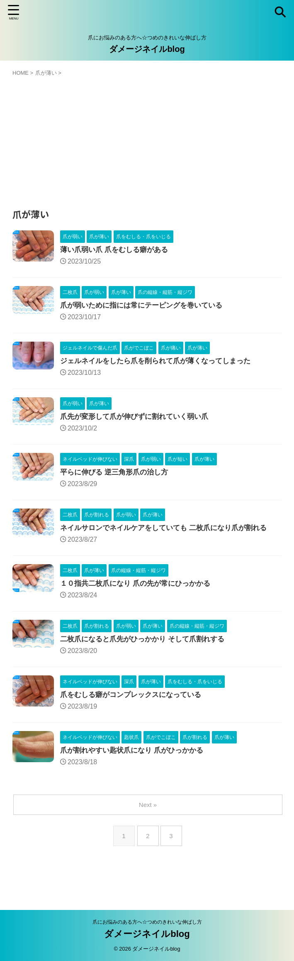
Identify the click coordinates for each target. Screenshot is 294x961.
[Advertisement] (147, 139)
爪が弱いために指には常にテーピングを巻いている (146, 307)
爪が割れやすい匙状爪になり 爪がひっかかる (135, 758)
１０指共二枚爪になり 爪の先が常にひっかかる (139, 589)
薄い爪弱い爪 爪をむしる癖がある (117, 250)
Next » (149, 813)
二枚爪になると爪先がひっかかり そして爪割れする (147, 645)
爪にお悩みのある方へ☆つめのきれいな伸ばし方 (147, 922)
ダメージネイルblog (147, 49)
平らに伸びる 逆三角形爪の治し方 (117, 476)
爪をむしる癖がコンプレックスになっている (134, 702)
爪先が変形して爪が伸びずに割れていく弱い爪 (138, 420)
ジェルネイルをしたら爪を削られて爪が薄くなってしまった (161, 363)
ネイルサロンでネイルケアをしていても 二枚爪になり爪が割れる (169, 532)
